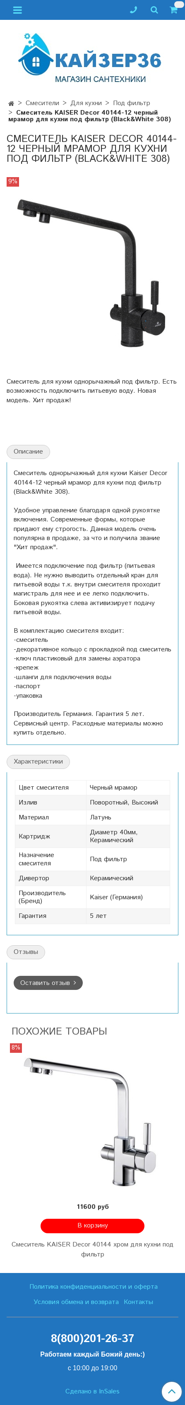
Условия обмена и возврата (76, 1302)
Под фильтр (131, 103)
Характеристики (38, 761)
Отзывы (26, 952)
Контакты (138, 1302)
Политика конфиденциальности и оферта (93, 1287)
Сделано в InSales (92, 1391)
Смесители (42, 103)
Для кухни (86, 103)
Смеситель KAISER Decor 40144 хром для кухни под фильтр (92, 1249)
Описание (28, 451)
